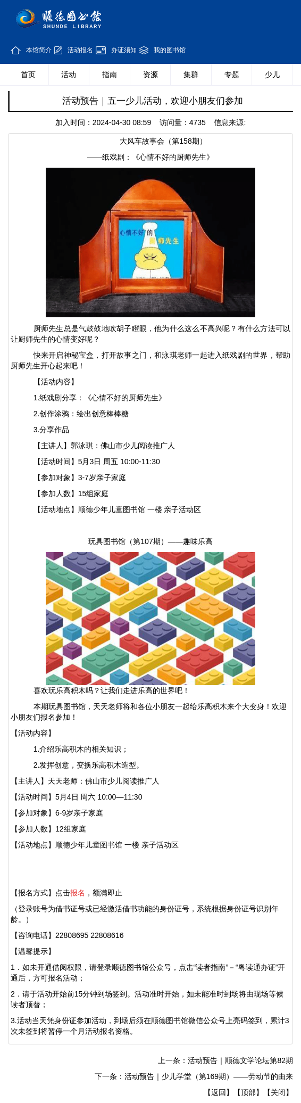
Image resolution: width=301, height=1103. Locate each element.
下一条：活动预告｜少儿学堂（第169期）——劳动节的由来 (194, 1076)
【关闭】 (278, 1092)
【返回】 (218, 1092)
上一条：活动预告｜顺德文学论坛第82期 (225, 1060)
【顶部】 (248, 1092)
